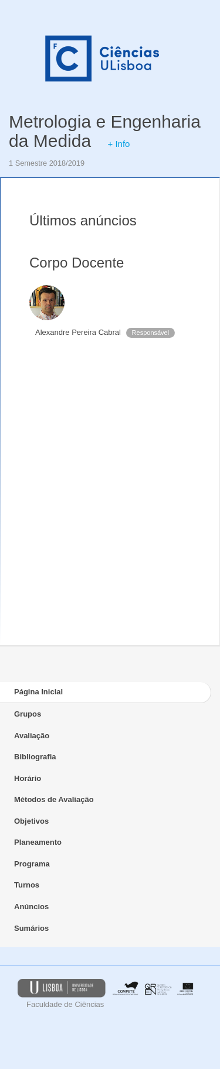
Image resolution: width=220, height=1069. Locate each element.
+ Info (118, 144)
